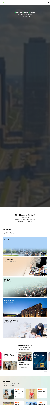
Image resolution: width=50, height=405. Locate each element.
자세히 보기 (43, 253)
